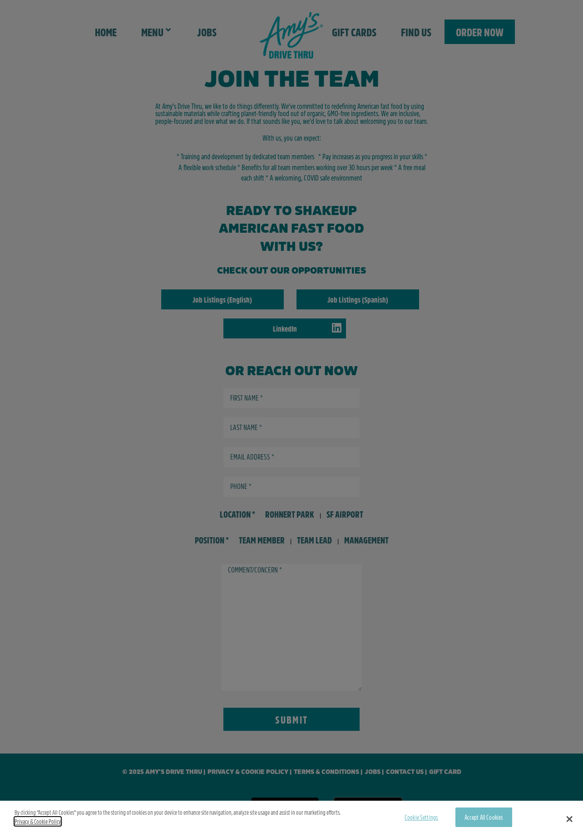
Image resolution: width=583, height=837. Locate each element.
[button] (570, 819)
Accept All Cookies (484, 817)
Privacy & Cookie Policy (38, 821)
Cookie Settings (421, 817)
